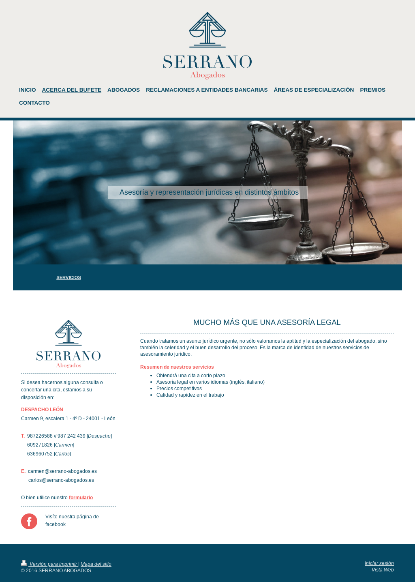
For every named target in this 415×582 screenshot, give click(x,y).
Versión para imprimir (49, 564)
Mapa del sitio (96, 564)
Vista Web (383, 570)
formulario (81, 497)
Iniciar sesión (379, 563)
